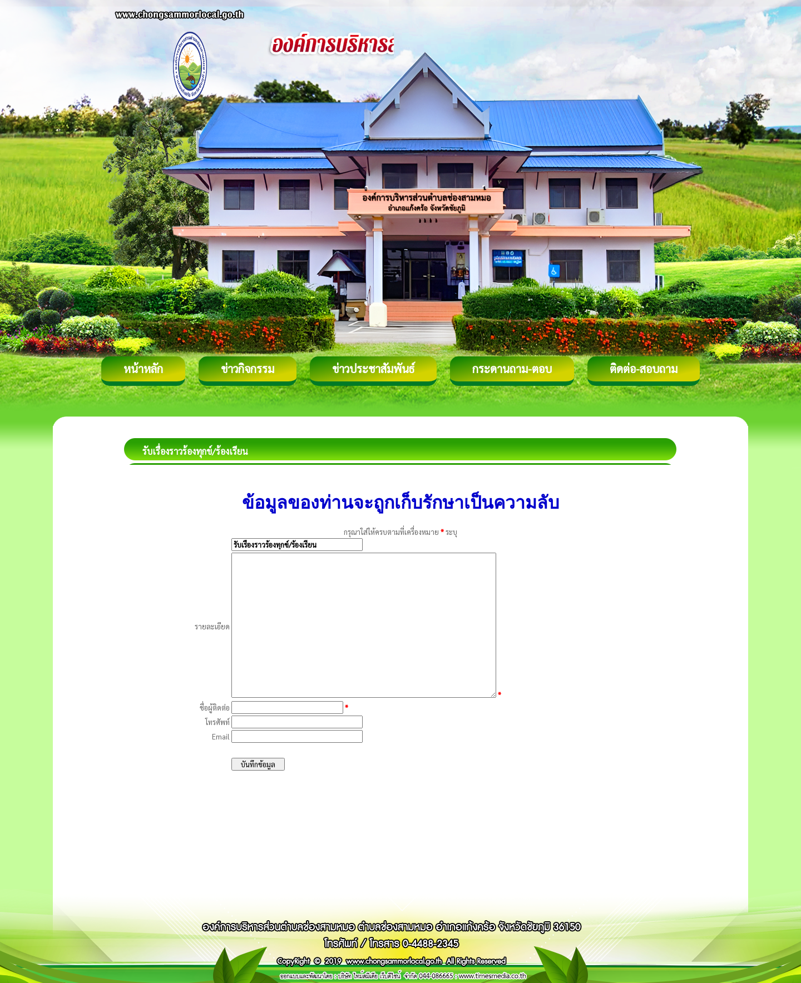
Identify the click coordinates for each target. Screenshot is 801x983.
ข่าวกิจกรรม (247, 368)
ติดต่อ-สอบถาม (644, 368)
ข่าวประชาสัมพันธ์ (373, 368)
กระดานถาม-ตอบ (512, 368)
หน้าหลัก (143, 368)
